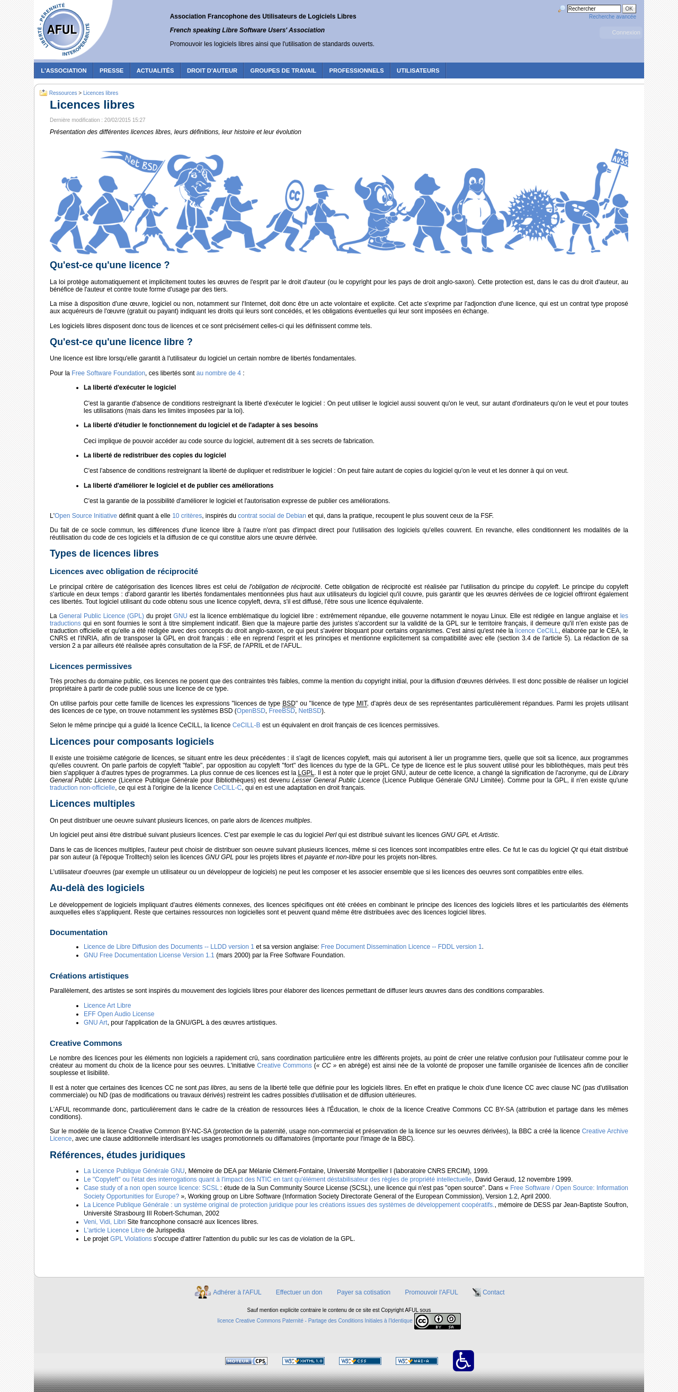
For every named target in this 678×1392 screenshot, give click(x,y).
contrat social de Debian (272, 515)
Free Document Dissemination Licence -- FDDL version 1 (401, 946)
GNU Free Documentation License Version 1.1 (149, 955)
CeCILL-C (227, 787)
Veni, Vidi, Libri (105, 1222)
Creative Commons (284, 1065)
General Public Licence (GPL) (101, 616)
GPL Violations (131, 1239)
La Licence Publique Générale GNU (134, 1171)
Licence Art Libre (107, 1005)
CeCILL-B (247, 725)
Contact (493, 1292)
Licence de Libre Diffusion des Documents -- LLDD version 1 (169, 946)
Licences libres (100, 93)
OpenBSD (251, 711)
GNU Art (96, 1022)
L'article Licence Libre (114, 1230)
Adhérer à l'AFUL (237, 1292)
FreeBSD (282, 711)
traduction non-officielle (82, 787)
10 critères (187, 515)
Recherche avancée (612, 17)
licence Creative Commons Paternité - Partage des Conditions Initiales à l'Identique (315, 1321)
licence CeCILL (537, 631)
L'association (63, 70)
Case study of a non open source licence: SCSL (151, 1188)
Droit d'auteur (212, 70)
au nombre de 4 (219, 373)
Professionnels (356, 70)
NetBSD (310, 711)
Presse (111, 70)
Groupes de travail (284, 70)
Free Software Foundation (108, 373)
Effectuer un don (299, 1292)
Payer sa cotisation (363, 1292)
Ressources (63, 93)
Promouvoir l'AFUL (431, 1292)
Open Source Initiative (86, 515)
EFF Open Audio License (119, 1014)
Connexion (626, 32)
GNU (180, 616)
